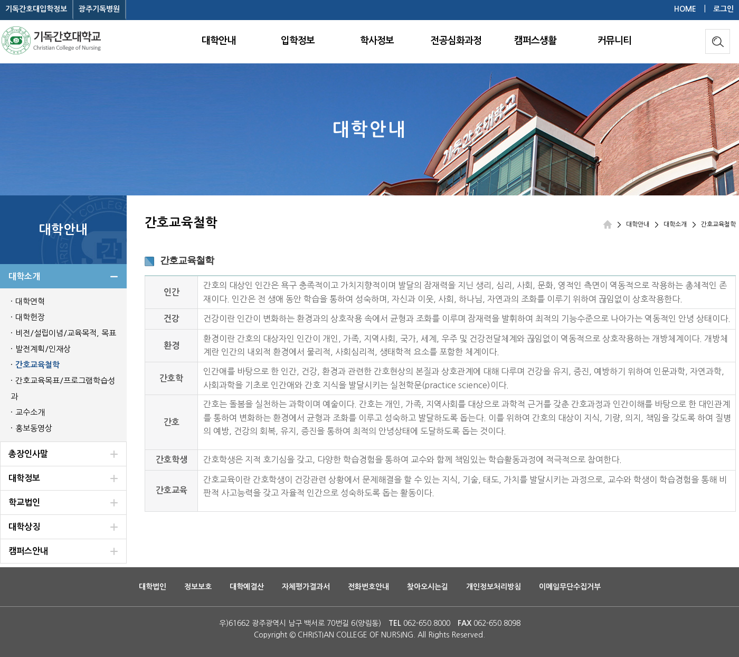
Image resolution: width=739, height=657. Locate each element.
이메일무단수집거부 (570, 586)
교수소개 (30, 412)
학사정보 (377, 40)
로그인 (723, 9)
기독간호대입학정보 (36, 9)
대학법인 (152, 586)
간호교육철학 (37, 365)
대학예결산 (247, 586)
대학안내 (218, 40)
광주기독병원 (99, 9)
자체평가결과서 (306, 586)
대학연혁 (30, 301)
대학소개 (675, 224)
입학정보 (298, 40)
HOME (685, 9)
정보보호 (198, 586)
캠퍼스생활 (535, 40)
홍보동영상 (33, 428)
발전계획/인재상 (43, 349)
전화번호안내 (368, 586)
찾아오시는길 (427, 586)
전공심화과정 (456, 40)
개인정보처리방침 (493, 586)
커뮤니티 (614, 40)
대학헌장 (30, 317)
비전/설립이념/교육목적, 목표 (65, 333)
